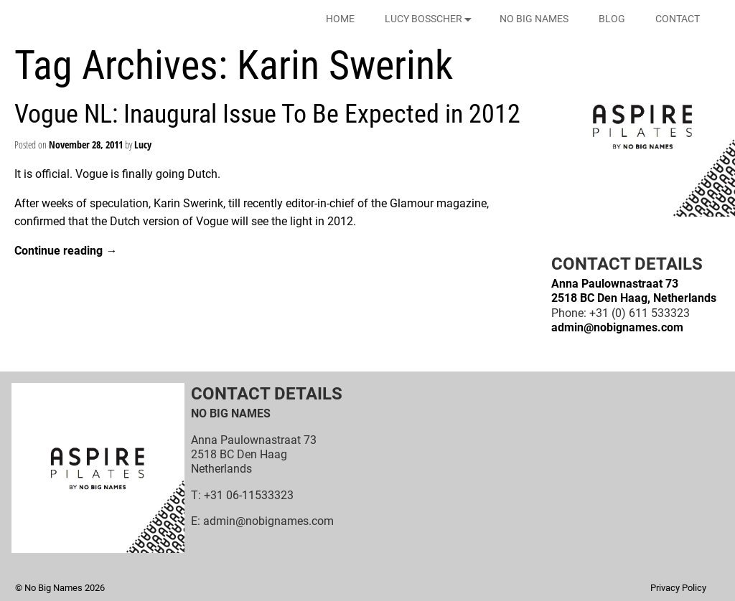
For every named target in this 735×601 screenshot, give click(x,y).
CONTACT (677, 18)
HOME (340, 18)
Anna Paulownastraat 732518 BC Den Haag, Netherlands (633, 291)
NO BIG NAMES (534, 18)
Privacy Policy (678, 587)
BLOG (612, 18)
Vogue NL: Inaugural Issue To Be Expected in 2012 (267, 114)
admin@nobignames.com (617, 327)
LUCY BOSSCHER (431, 19)
